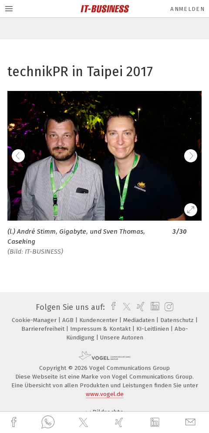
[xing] (120, 422)
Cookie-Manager (35, 320)
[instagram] (167, 307)
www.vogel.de (105, 394)
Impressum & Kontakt (101, 328)
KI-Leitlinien (153, 328)
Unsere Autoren (121, 337)
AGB (68, 320)
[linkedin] (155, 422)
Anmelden (187, 9)
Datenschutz (178, 320)
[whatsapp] (47, 423)
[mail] (191, 422)
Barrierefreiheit (43, 328)
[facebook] (14, 422)
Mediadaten (139, 320)
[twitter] (84, 422)
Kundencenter (99, 320)
